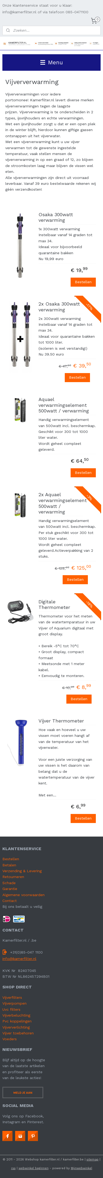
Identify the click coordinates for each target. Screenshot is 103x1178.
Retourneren (13, 877)
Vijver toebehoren (18, 1033)
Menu (51, 62)
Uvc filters (11, 1009)
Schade (9, 883)
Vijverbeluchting (16, 1015)
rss (13, 1168)
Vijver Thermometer (61, 721)
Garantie (9, 889)
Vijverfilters (12, 997)
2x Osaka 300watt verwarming (59, 306)
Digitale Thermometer (54, 604)
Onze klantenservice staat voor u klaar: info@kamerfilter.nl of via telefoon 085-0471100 (45, 8)
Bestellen (83, 282)
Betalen (9, 865)
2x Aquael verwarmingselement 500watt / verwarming (60, 503)
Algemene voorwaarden (23, 895)
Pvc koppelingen (17, 1021)
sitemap (92, 1159)
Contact (9, 901)
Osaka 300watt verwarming (55, 217)
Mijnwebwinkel (81, 1168)
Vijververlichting (16, 1027)
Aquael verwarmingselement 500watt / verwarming (63, 404)
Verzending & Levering (22, 871)
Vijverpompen (14, 1003)
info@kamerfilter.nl (19, 958)
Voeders (9, 1039)
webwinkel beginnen (34, 1168)
